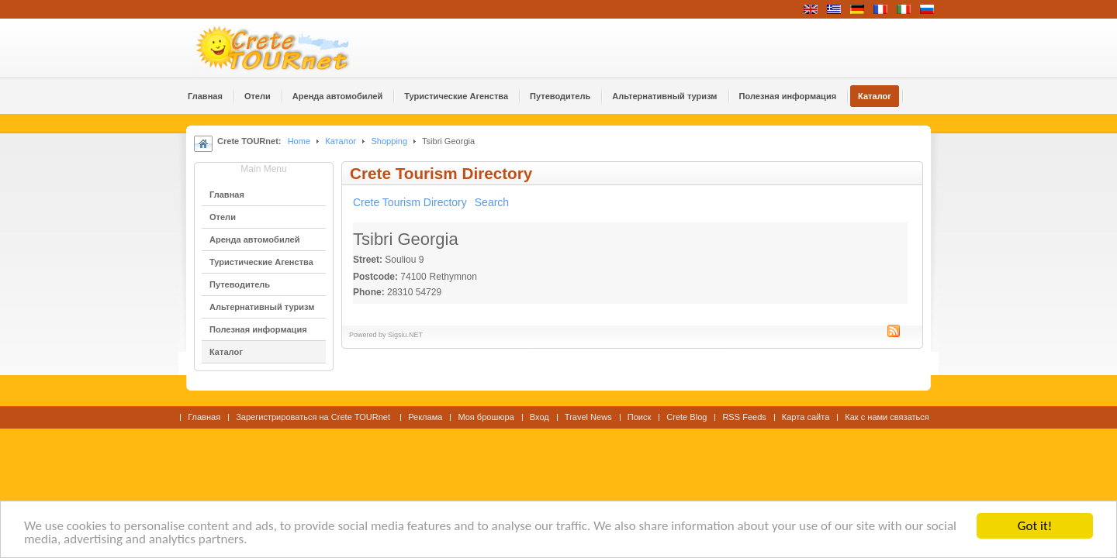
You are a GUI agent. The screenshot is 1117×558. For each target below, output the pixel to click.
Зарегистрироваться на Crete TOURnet (314, 417)
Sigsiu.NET (405, 335)
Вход (539, 417)
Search (492, 202)
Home (299, 141)
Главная (204, 417)
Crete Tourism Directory (410, 202)
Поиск (640, 417)
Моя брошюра (486, 417)
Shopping (389, 141)
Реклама (425, 417)
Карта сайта (805, 417)
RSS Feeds (744, 417)
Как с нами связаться (887, 417)
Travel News (588, 417)
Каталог (340, 141)
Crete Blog (686, 417)
